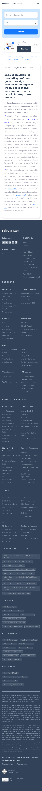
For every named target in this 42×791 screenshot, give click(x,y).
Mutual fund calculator (10, 504)
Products (17, 3)
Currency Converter (9, 535)
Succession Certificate (29, 468)
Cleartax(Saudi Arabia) (31, 277)
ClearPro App (7, 362)
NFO (3, 477)
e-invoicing (6, 335)
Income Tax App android (30, 293)
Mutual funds (7, 312)
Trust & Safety (28, 274)
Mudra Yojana (26, 458)
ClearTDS (24, 332)
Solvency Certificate (28, 471)
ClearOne (24, 353)
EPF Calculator (26, 535)
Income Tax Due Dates (29, 439)
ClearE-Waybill (26, 326)
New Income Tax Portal (29, 427)
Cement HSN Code (28, 379)
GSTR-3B (5, 441)
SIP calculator (7, 510)
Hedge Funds (7, 470)
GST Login (6, 326)
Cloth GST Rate (27, 389)
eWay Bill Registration (29, 335)
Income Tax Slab (27, 411)
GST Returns (7, 414)
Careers (26, 249)
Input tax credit (8, 338)
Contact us (27, 246)
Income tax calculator (10, 498)
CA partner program (9, 349)
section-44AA (12, 189)
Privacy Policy (7, 764)
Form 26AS (25, 414)
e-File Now (23, 49)
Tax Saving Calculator (29, 526)
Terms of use (22, 764)
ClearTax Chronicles (30, 268)
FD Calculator (7, 529)
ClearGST (24, 323)
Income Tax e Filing (9, 293)
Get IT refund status (28, 529)
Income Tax (25, 297)
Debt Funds (6, 473)
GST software (7, 329)
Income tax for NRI (28, 303)
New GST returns (8, 332)
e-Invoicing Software (29, 329)
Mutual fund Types (9, 461)
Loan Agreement (27, 464)
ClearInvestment (8, 300)
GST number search (28, 501)
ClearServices (7, 303)
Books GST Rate (27, 392)
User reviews (27, 255)
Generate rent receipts (30, 507)
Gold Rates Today (9, 532)
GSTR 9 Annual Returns (10, 426)
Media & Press (28, 252)
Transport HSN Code (28, 382)
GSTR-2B (5, 438)
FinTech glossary (29, 264)
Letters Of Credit (27, 483)
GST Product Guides (30, 271)
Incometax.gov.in (27, 430)
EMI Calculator (7, 501)
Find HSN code (26, 523)
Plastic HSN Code (27, 385)
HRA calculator (7, 523)
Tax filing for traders (9, 382)
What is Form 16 (27, 417)
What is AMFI (7, 480)
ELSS (4, 464)
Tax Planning (7, 297)
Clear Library (27, 261)
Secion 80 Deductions (29, 300)
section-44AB (21, 195)
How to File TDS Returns (30, 423)
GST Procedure (8, 417)
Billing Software (27, 356)
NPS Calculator (26, 516)
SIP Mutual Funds (8, 467)
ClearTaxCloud (7, 359)
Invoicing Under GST (9, 435)
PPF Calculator (26, 498)
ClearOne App (26, 365)
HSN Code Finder (27, 376)
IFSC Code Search (28, 504)
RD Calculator (7, 526)
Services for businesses (29, 362)
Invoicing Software (28, 359)
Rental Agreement (28, 480)
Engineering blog (29, 258)
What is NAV (6, 483)
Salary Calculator (27, 532)
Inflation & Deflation (28, 461)
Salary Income (26, 420)
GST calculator (7, 513)
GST (3, 323)
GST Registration (8, 411)
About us (26, 243)
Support (5, 254)
